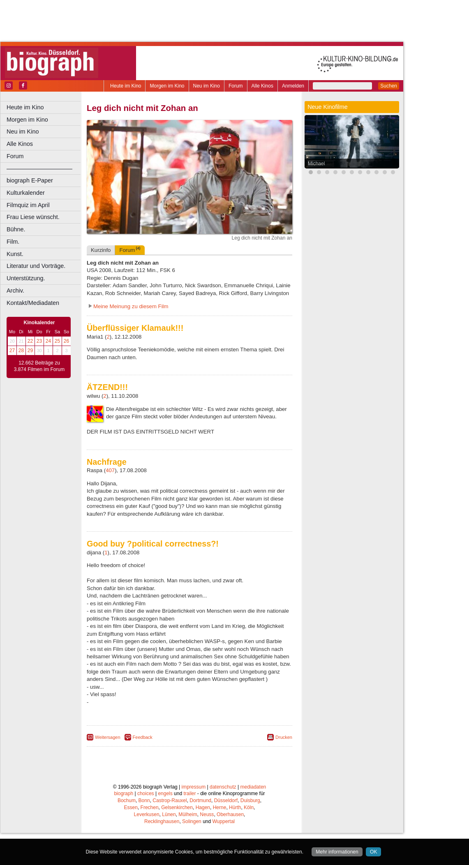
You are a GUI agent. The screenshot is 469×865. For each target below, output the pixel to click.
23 (39, 341)
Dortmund (200, 832)
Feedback (142, 769)
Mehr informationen (337, 852)
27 (12, 350)
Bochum (127, 832)
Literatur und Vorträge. (36, 266)
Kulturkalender (26, 192)
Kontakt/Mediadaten (33, 303)
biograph (123, 825)
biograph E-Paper (30, 180)
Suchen (388, 86)
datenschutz (223, 819)
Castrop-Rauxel (169, 832)
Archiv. (15, 290)
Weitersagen (107, 769)
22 (30, 341)
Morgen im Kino (167, 86)
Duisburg (250, 832)
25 (57, 341)
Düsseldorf (226, 832)
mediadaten (253, 819)
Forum (236, 86)
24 (48, 341)
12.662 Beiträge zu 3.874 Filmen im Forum (39, 366)
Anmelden (293, 86)
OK (373, 852)
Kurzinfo (101, 282)
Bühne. (16, 229)
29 (30, 350)
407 (110, 502)
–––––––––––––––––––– (39, 168)
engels (165, 825)
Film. (13, 241)
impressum (194, 819)
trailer (189, 825)
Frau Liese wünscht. (33, 217)
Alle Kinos (262, 86)
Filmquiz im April (28, 205)
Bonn (144, 832)
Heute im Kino (125, 86)
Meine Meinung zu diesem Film (131, 338)
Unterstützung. (26, 278)
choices (145, 825)
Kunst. (15, 254)
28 (21, 350)
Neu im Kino (206, 86)
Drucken (283, 769)
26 (66, 341)
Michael (316, 163)
